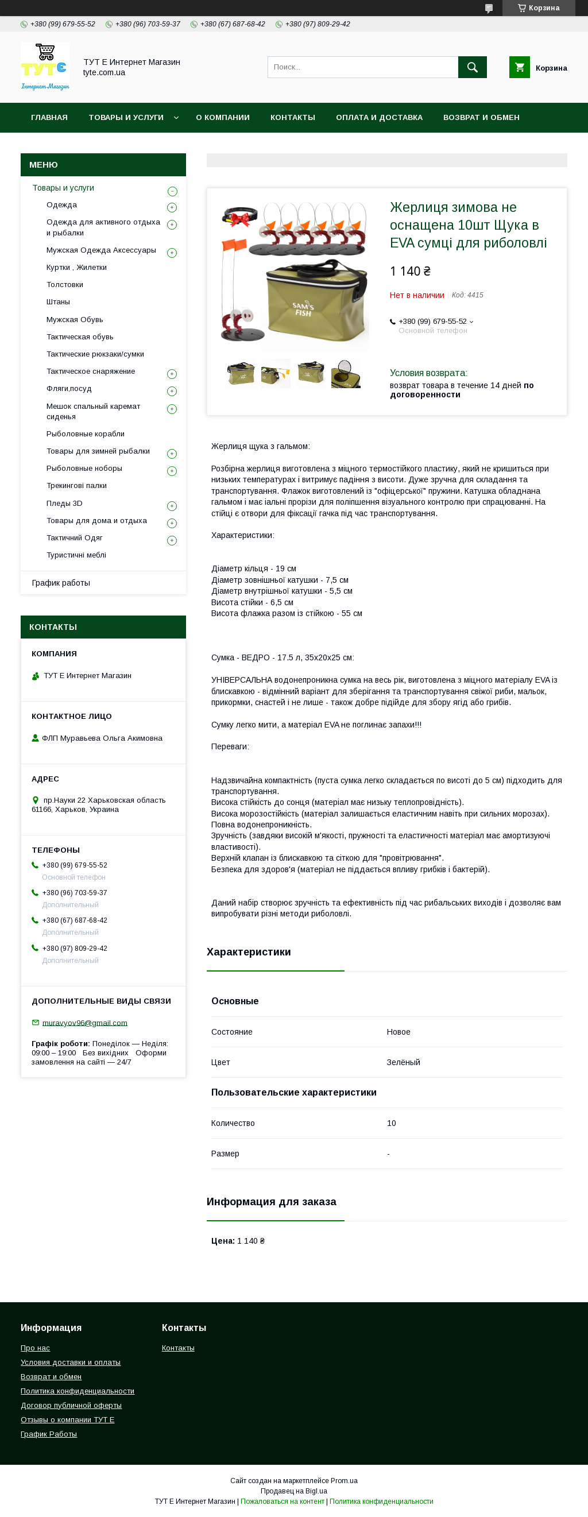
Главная (49, 117)
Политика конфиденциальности (106, 147)
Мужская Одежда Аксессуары (101, 250)
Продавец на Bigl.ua (294, 1491)
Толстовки (65, 284)
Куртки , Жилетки (77, 267)
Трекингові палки (77, 485)
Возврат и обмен (481, 117)
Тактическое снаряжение (91, 371)
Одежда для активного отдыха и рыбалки (103, 227)
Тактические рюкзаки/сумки (95, 354)
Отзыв (386, 147)
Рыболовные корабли (86, 433)
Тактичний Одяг (75, 537)
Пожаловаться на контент (282, 1501)
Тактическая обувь (80, 336)
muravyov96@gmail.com (84, 1022)
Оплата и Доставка (379, 117)
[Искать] (472, 67)
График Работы (49, 1434)
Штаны (58, 301)
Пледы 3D (65, 503)
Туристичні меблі (76, 555)
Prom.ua (344, 1481)
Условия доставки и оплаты (71, 1362)
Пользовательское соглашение (276, 147)
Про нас (35, 1348)
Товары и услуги (126, 117)
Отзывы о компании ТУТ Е (67, 1419)
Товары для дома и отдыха (97, 520)
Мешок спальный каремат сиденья (93, 411)
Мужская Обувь (75, 319)
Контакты (292, 117)
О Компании (223, 117)
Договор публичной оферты (71, 1405)
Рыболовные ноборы (84, 468)
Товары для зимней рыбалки (98, 451)
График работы (61, 582)
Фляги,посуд (69, 388)
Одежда (62, 204)
